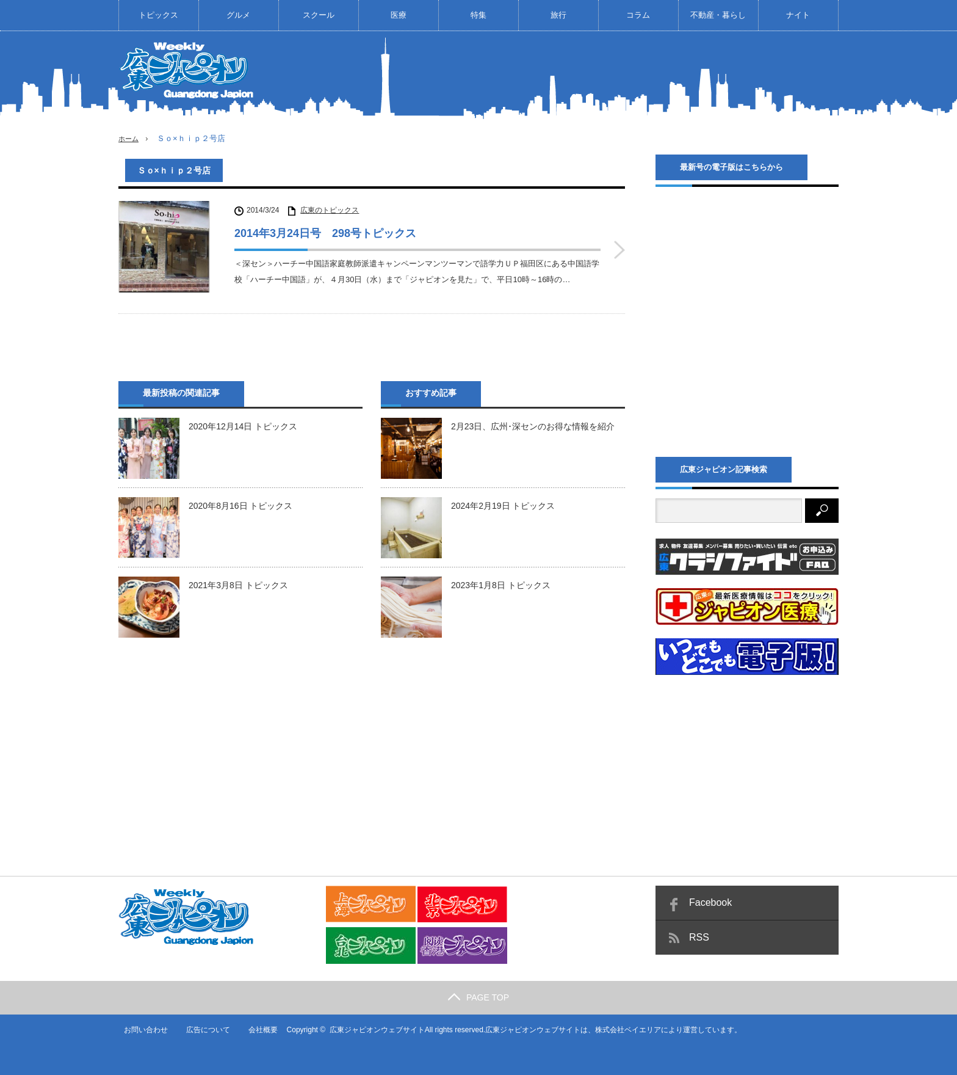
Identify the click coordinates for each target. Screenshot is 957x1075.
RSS (699, 937)
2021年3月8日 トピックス (238, 580)
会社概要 (258, 1029)
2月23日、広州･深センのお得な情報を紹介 (533, 421)
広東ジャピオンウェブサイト (373, 1029)
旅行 (558, 15)
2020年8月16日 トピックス (240, 501)
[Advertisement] (616, 75)
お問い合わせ (140, 1029)
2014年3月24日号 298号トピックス (325, 233)
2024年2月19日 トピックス (503, 501)
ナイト (798, 15)
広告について (203, 1029)
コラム (638, 15)
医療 (398, 15)
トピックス (158, 15)
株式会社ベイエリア (624, 1029)
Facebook (710, 902)
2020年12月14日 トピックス (243, 421)
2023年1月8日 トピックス (501, 580)
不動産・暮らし (718, 15)
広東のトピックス (329, 210)
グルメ (238, 15)
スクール (318, 15)
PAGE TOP (478, 997)
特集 (478, 15)
